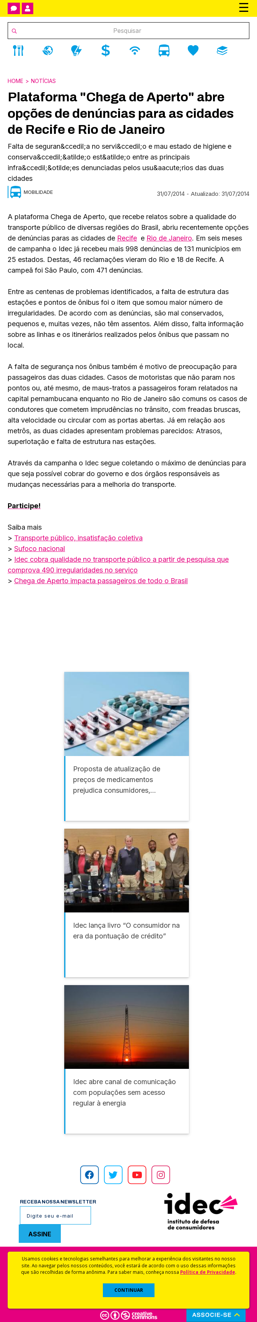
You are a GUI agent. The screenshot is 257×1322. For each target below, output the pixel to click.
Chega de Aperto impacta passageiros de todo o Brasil (101, 581)
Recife (127, 238)
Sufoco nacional (39, 549)
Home (15, 81)
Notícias (43, 81)
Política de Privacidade (207, 1272)
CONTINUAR (128, 1290)
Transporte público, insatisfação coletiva (78, 538)
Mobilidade (38, 192)
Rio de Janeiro (169, 238)
